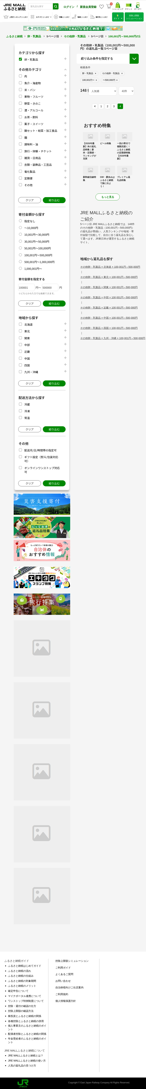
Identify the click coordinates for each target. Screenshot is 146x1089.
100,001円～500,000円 (38, 254)
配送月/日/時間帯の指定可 (40, 449)
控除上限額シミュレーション (72, 960)
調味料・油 (31, 143)
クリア (30, 199)
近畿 (27, 351)
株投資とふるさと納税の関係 (24, 1015)
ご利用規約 (61, 993)
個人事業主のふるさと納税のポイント (27, 1026)
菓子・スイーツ (33, 123)
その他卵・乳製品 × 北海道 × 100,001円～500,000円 (110, 266)
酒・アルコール (33, 109)
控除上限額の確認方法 (21, 1010)
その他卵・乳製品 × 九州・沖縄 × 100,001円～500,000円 (112, 337)
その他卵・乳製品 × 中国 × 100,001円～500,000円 (109, 317)
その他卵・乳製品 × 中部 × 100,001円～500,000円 (109, 296)
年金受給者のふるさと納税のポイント (27, 1039)
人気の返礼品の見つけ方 (22, 1064)
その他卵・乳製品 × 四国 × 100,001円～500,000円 (109, 327)
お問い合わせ (63, 980)
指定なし (29, 220)
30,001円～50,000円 (36, 241)
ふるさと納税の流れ (19, 970)
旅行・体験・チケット (38, 150)
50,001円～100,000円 (37, 247)
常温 (27, 417)
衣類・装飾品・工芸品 (38, 164)
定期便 (28, 177)
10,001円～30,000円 (36, 234)
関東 (27, 337)
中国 (27, 358)
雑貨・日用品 (32, 157)
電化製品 (29, 171)
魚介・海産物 (32, 82)
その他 (28, 184)
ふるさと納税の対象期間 (22, 980)
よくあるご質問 (64, 973)
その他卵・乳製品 (75, 35)
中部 (27, 344)
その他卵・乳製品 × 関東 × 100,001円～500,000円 (109, 286)
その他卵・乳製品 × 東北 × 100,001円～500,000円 (109, 276)
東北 (27, 330)
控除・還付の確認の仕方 (22, 1005)
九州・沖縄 (31, 371)
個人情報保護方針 (65, 1000)
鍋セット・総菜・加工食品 (40, 130)
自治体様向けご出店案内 (69, 986)
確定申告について (18, 990)
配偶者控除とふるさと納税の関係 (27, 1033)
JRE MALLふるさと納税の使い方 (27, 1059)
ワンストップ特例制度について (26, 1000)
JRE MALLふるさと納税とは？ (25, 1054)
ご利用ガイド (63, 966)
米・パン (29, 89)
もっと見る (107, 196)
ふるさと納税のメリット (22, 985)
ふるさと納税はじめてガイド (24, 965)
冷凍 (27, 410)
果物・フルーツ (33, 96)
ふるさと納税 (14, 35)
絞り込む (54, 199)
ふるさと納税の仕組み (21, 975)
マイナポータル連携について (24, 995)
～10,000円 (31, 227)
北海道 (28, 324)
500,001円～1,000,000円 (39, 261)
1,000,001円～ (33, 268)
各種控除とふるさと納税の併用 (26, 1020)
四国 (27, 364)
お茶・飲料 (31, 116)
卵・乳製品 (34, 35)
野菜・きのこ (32, 103)
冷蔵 (27, 404)
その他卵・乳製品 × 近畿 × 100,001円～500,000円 (109, 306)
